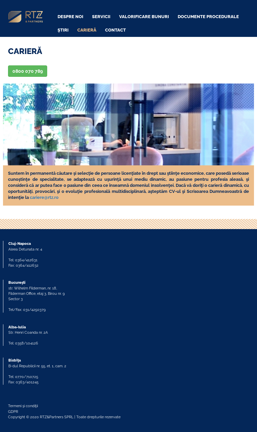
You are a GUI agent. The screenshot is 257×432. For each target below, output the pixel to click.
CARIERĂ (86, 30)
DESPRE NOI (70, 16)
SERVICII (101, 16)
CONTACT (115, 30)
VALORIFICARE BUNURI (144, 16)
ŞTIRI (63, 30)
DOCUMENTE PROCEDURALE (208, 16)
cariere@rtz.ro (44, 197)
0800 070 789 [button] (27, 71)
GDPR (13, 411)
